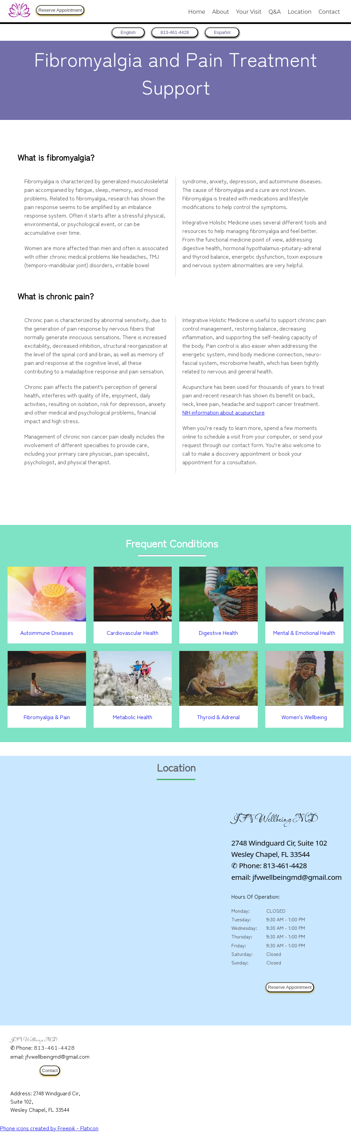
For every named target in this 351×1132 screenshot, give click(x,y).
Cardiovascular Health (132, 632)
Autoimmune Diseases (46, 632)
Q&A (274, 12)
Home (196, 12)
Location (299, 12)
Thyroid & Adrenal (218, 717)
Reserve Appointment (60, 10)
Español (226, 32)
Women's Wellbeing (304, 717)
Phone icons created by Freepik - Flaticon (49, 1128)
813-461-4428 (54, 1048)
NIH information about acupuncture (223, 412)
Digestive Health (218, 632)
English (124, 32)
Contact (329, 12)
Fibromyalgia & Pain (47, 717)
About (220, 12)
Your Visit (249, 12)
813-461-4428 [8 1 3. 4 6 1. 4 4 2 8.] (174, 32)
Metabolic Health (132, 717)
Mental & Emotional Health (304, 632)
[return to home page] (124, 32)
